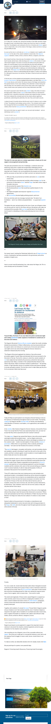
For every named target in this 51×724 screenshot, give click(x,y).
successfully (12, 195)
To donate (9, 699)
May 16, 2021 (17, 622)
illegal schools (41, 253)
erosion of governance (10, 80)
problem (28, 91)
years (11, 436)
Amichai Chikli (25, 421)
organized (7, 421)
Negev (31, 182)
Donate (42, 1)
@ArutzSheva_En (36, 618)
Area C (23, 182)
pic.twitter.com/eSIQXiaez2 (10, 120)
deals (19, 188)
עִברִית (28, 1)
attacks (40, 45)
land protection (35, 191)
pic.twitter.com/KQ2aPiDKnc (33, 620)
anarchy (9, 449)
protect (17, 112)
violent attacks (33, 600)
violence (31, 61)
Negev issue (16, 69)
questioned (14, 337)
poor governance (27, 589)
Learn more (17, 699)
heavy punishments (21, 106)
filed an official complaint (24, 343)
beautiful (43, 200)
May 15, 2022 (17, 122)
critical (22, 92)
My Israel (6, 54)
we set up (26, 52)
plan (40, 180)
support (6, 634)
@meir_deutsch (27, 618)
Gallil (13, 505)
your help (24, 209)
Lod (38, 177)
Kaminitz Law (27, 186)
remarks (9, 429)
